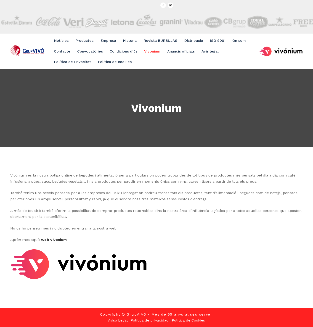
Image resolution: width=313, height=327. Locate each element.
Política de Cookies (188, 320)
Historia (130, 40)
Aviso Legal (117, 320)
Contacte (62, 51)
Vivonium (152, 51)
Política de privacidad (150, 320)
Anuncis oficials (181, 51)
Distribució (193, 40)
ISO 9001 (217, 40)
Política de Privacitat (72, 62)
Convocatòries (90, 51)
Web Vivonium (54, 239)
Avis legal (210, 51)
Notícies (61, 40)
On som (239, 40)
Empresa (108, 40)
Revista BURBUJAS (160, 40)
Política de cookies (115, 62)
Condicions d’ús (123, 51)
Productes (84, 40)
